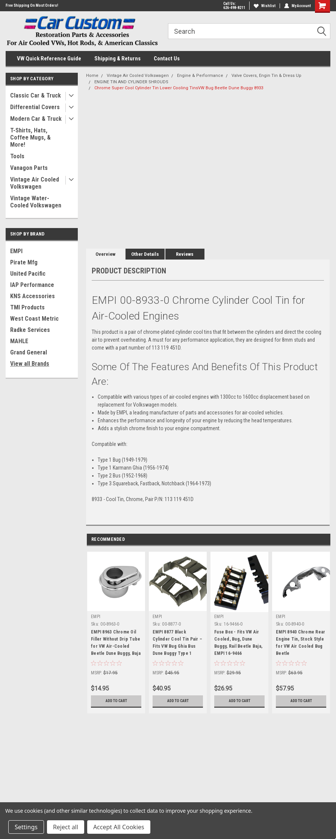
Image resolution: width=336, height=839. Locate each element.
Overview (105, 254)
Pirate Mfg (24, 262)
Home (92, 75)
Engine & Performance (200, 75)
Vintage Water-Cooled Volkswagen (35, 202)
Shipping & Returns (117, 58)
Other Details (145, 254)
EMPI (16, 251)
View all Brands (29, 363)
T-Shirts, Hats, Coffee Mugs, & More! (30, 137)
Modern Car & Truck (36, 118)
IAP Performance (32, 284)
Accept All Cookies (118, 827)
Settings (26, 827)
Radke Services (30, 329)
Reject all (65, 827)
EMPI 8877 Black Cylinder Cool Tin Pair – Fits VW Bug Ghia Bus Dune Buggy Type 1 (177, 642)
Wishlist (264, 5)
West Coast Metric (34, 318)
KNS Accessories (32, 296)
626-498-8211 (234, 8)
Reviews (185, 254)
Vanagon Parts (29, 167)
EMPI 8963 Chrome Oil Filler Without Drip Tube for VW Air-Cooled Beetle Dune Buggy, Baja (116, 642)
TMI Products (27, 307)
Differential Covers (35, 107)
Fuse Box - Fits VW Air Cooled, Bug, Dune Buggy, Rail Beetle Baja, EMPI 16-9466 (238, 642)
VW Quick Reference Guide (49, 58)
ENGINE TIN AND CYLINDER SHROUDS (131, 82)
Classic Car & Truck (35, 95)
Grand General (28, 352)
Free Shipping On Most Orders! (32, 5)
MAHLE (19, 341)
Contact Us (167, 58)
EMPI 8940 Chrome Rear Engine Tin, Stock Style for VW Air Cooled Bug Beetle (300, 642)
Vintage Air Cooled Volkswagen (34, 183)
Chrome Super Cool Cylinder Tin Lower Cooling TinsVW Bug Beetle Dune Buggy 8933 (178, 88)
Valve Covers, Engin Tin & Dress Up (266, 75)
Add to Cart (116, 701)
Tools (17, 156)
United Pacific (27, 273)
